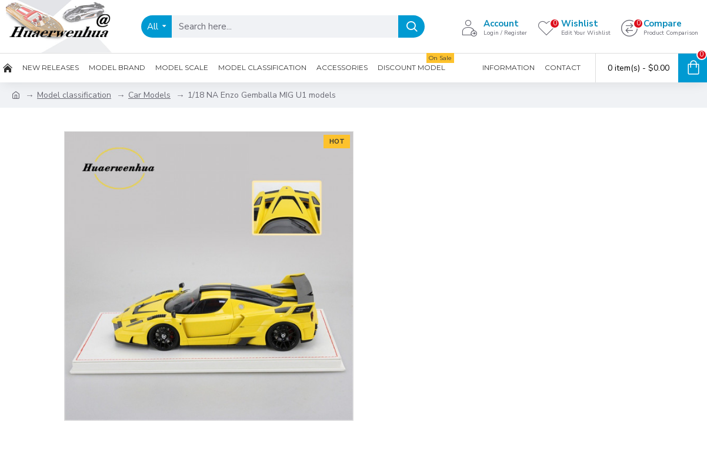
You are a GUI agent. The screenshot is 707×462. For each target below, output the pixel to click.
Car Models (149, 95)
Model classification (74, 95)
